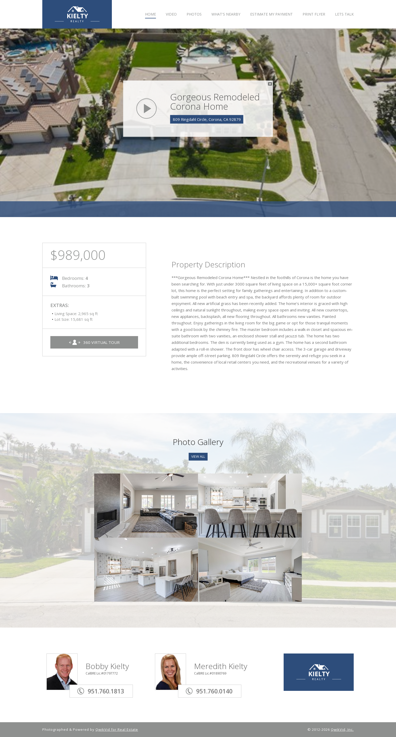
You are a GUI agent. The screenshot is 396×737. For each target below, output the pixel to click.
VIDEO (171, 14)
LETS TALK (344, 14)
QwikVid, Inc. (342, 729)
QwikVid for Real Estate (116, 729)
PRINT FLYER (314, 14)
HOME (150, 14)
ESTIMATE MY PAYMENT (271, 14)
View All (198, 456)
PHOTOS (194, 14)
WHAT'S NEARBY (225, 14)
